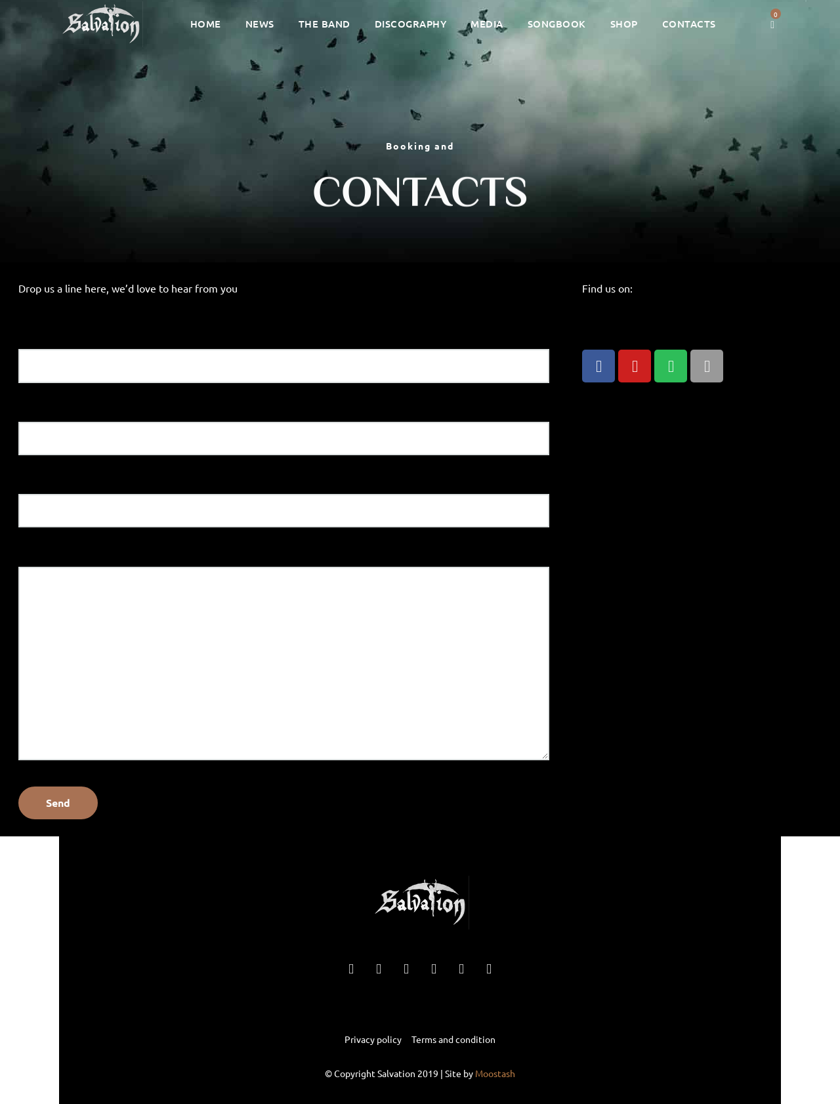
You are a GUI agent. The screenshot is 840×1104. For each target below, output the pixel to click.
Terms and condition (453, 1039)
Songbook (557, 23)
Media (487, 23)
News (259, 23)
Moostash (495, 1073)
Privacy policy (373, 1039)
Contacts (689, 23)
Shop (624, 23)
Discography (411, 23)
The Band (324, 23)
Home (205, 23)
